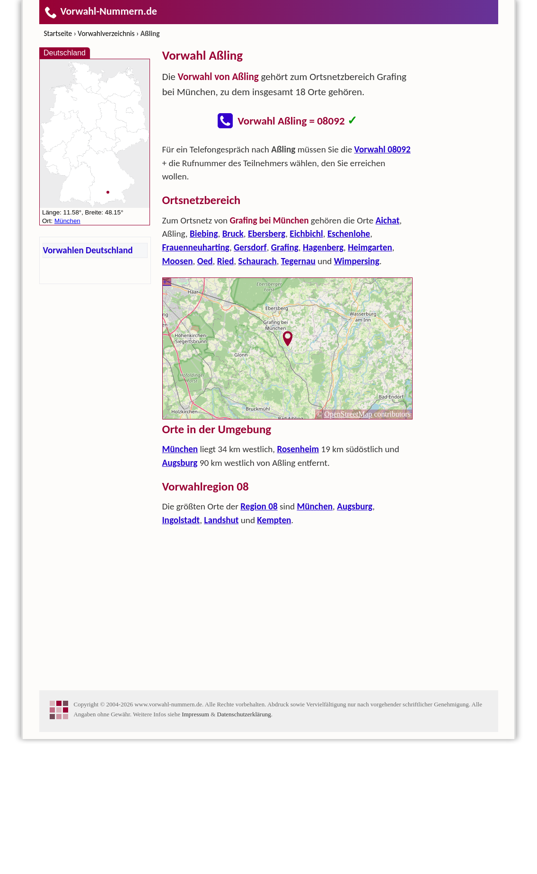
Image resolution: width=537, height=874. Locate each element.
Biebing (204, 368)
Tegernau (298, 396)
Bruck (233, 368)
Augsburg (180, 597)
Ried (225, 396)
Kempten (274, 655)
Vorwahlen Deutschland (88, 250)
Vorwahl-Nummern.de (100, 11)
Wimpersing (356, 396)
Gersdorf (250, 382)
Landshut (221, 655)
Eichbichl (306, 368)
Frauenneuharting (195, 382)
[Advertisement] (287, 206)
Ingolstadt (181, 655)
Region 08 (258, 641)
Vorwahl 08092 (382, 284)
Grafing (285, 382)
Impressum (195, 849)
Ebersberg (266, 368)
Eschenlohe (348, 368)
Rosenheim (298, 584)
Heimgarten (370, 382)
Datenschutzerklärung (244, 849)
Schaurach (257, 396)
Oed (205, 396)
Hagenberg (323, 382)
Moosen (177, 396)
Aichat (388, 355)
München (180, 584)
